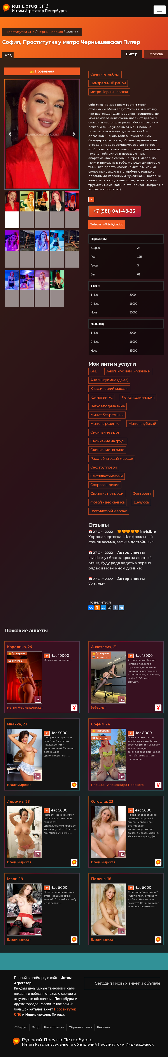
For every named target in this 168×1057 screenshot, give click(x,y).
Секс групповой (103, 467)
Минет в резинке (104, 424)
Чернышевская (50, 32)
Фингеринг (142, 493)
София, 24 (100, 724)
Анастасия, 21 (104, 647)
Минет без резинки (107, 415)
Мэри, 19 (15, 879)
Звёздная (98, 707)
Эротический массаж (108, 511)
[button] (10, 134)
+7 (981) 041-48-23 (114, 211)
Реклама (103, 1027)
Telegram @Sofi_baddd (106, 224)
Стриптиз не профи (106, 493)
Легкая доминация (138, 397)
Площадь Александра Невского (117, 785)
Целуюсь (141, 502)
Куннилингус (101, 397)
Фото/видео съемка (107, 502)
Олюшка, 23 (102, 801)
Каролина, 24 (19, 647)
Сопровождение (104, 485)
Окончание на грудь (107, 441)
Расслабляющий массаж (111, 459)
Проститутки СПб (20, 32)
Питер (131, 54)
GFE (93, 371)
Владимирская (19, 785)
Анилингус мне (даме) (109, 380)
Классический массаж (109, 389)
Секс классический (106, 476)
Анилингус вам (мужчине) (128, 371)
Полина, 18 (101, 879)
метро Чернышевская (109, 92)
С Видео (20, 1027)
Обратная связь (80, 1027)
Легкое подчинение (107, 406)
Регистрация (54, 1027)
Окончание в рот (104, 432)
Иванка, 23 (17, 724)
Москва (156, 54)
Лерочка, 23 (18, 801)
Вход (8, 55)
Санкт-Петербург (105, 74)
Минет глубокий (142, 424)
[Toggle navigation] (160, 9)
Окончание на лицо (107, 450)
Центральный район (108, 83)
